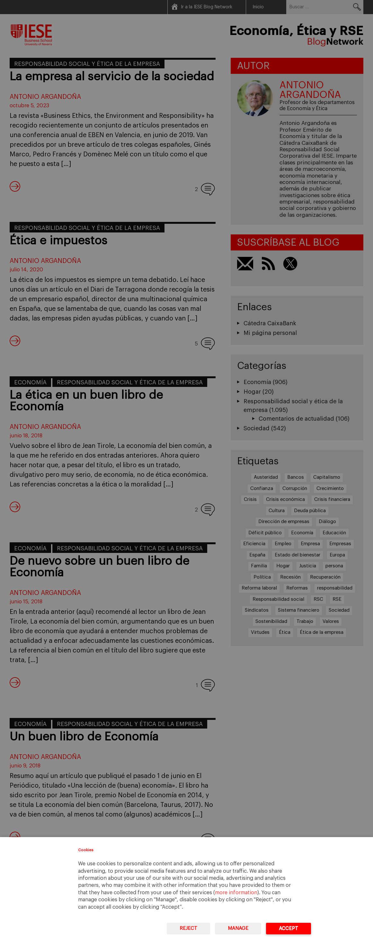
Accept (288, 928)
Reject (188, 928)
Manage (238, 928)
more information (236, 892)
